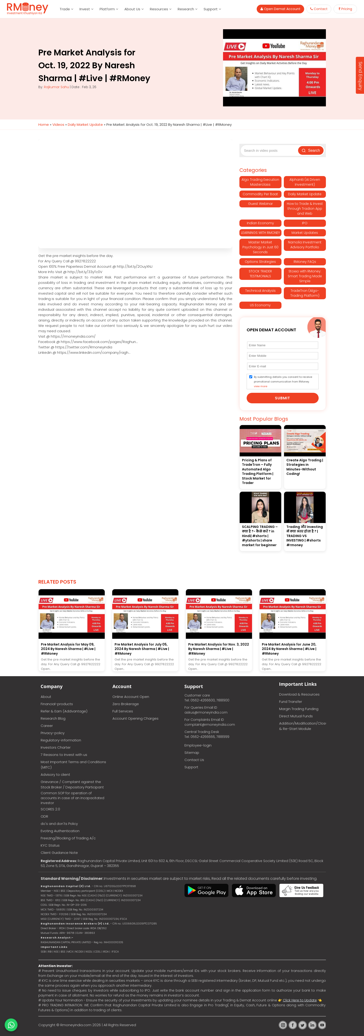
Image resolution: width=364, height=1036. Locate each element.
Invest (84, 9)
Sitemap (191, 752)
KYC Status (50, 845)
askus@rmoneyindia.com (205, 712)
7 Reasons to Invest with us (64, 754)
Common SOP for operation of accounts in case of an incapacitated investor (72, 798)
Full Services (122, 711)
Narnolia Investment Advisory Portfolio (304, 244)
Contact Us (194, 759)
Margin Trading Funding (298, 708)
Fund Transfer (290, 701)
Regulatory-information (61, 740)
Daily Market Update (85, 124)
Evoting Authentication (60, 830)
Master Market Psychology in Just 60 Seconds (260, 247)
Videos (58, 124)
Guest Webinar (260, 203)
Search (311, 150)
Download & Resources (299, 694)
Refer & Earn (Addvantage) (64, 711)
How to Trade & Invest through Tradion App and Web (305, 208)
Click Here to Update (300, 1000)
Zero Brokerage (125, 703)
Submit (282, 398)
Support (211, 9)
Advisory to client (55, 774)
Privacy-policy (53, 732)
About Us (132, 9)
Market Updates (305, 232)
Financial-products (57, 703)
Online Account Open (130, 696)
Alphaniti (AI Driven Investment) (304, 182)
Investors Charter (56, 747)
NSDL (89, 951)
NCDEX (79, 951)
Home (43, 124)
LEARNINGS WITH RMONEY (260, 232)
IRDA (106, 951)
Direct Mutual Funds (296, 716)
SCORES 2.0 (50, 809)
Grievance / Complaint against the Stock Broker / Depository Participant (72, 784)
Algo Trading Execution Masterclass (260, 182)
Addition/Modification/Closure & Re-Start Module (302, 726)
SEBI (43, 951)
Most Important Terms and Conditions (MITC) (73, 764)
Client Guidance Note (59, 852)
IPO (304, 223)
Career (47, 725)
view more (260, 386)
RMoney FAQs (305, 261)
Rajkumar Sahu (56, 87)
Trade (65, 9)
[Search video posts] (270, 150)
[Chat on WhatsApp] (11, 1024)
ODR (44, 816)
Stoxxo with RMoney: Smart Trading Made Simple (305, 276)
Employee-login (198, 745)
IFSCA (123, 919)
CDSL (97, 951)
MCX (70, 951)
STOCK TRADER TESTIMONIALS (260, 273)
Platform (107, 9)
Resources (159, 9)
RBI (50, 951)
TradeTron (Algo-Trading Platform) (304, 293)
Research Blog (53, 718)
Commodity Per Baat (260, 194)
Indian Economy (260, 223)
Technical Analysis (260, 290)
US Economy (260, 305)
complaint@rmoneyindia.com (209, 724)
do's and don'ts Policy (59, 823)
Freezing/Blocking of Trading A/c (68, 838)
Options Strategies (260, 261)
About (46, 696)
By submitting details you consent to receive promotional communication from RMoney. (283, 381)
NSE (56, 951)
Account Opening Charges (135, 718)
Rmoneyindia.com (75, 1024)
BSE (63, 951)
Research (186, 9)
